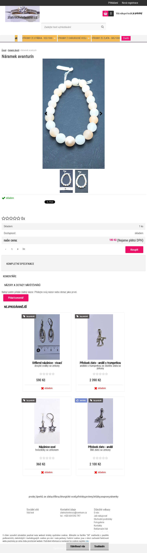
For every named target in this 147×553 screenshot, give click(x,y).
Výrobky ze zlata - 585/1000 (106, 38)
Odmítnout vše (77, 546)
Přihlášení (113, 2)
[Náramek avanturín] (74, 114)
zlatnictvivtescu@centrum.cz (73, 512)
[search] (102, 27)
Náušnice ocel (47, 447)
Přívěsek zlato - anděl (100, 447)
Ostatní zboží (13, 50)
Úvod (4, 50)
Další (126, 38)
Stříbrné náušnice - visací (47, 363)
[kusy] (12, 249)
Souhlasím (99, 546)
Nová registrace (130, 2)
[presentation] (46, 113)
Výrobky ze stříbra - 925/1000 (37, 38)
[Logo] (22, 14)
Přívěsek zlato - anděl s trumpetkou (100, 363)
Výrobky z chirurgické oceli (72, 38)
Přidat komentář (16, 297)
